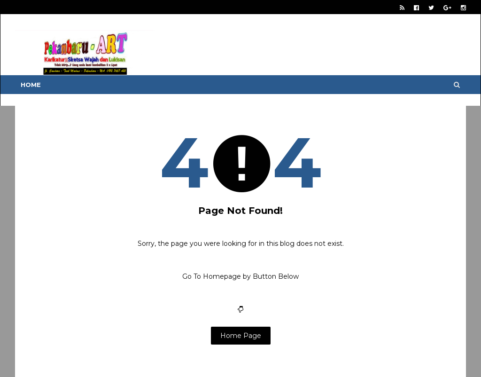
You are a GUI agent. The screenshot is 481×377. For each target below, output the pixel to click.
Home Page (240, 335)
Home (31, 84)
